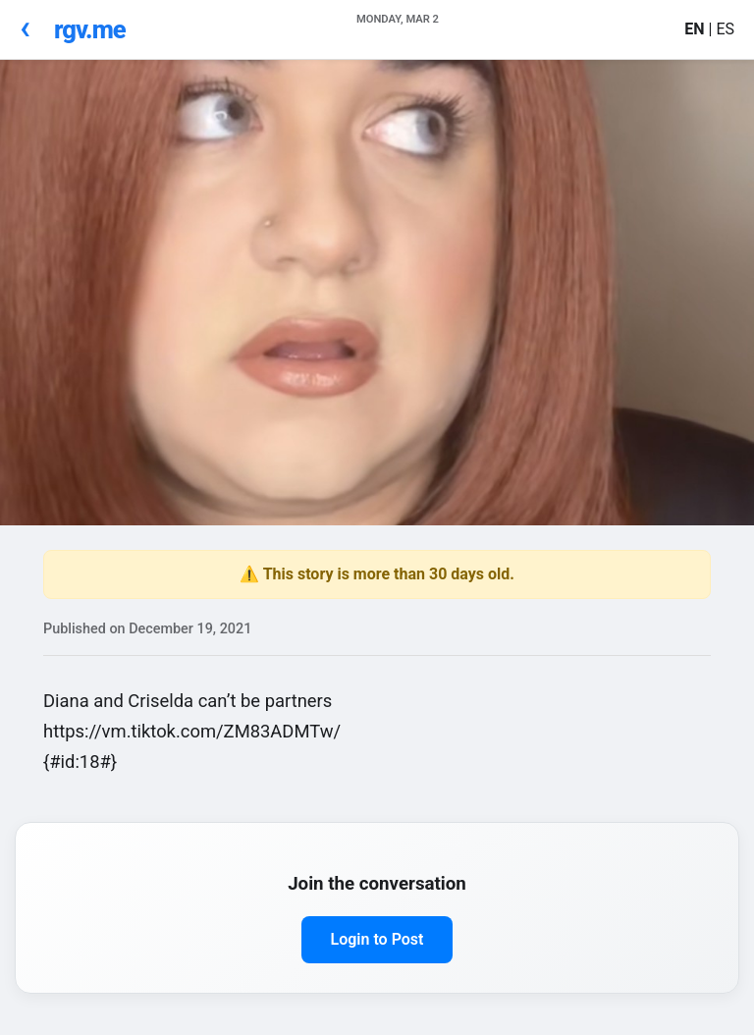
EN (696, 29)
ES (725, 29)
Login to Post (377, 939)
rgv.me (90, 29)
